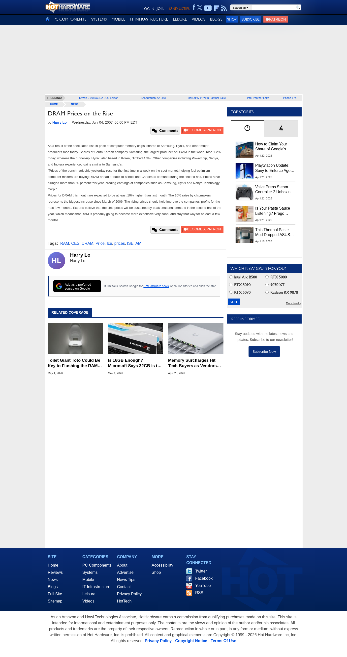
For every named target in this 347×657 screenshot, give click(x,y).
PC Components (96, 565)
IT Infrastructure (96, 587)
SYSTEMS (99, 19)
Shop (232, 19)
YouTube (203, 585)
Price (99, 243)
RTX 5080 (276, 277)
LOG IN (148, 9)
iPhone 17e (289, 97)
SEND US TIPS (179, 9)
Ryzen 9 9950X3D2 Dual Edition (98, 97)
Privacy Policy (129, 594)
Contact (124, 587)
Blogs (53, 587)
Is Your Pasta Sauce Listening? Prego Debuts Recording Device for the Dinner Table (273, 211)
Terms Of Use (223, 641)
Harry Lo (80, 255)
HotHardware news (156, 286)
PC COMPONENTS (70, 19)
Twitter (201, 571)
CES (75, 243)
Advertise (125, 572)
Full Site (55, 594)
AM (138, 243)
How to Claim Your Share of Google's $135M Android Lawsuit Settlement (271, 147)
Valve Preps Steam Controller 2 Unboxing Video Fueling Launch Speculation (274, 190)
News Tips (126, 579)
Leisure (88, 594)
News (75, 104)
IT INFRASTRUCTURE (149, 19)
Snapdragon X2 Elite (153, 97)
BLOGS (216, 19)
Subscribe (251, 19)
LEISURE (180, 19)
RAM (64, 243)
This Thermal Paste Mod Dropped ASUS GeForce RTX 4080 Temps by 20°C (272, 233)
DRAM (87, 243)
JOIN (160, 9)
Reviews (55, 572)
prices (119, 243)
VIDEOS (198, 19)
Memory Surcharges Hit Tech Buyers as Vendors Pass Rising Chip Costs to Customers (194, 363)
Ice (109, 243)
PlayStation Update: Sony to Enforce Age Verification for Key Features (272, 168)
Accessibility (162, 565)
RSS (199, 593)
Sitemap (55, 601)
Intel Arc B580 (243, 277)
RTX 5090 (240, 284)
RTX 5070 (240, 292)
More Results (293, 303)
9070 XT (274, 284)
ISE (130, 243)
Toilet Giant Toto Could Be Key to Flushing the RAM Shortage (74, 363)
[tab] (247, 128)
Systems (89, 572)
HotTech (124, 601)
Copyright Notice (191, 641)
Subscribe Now (264, 352)
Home (53, 565)
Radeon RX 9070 (281, 292)
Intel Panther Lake (258, 97)
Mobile (88, 579)
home (54, 104)
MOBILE (118, 19)
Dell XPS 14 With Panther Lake (207, 97)
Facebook (204, 578)
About (122, 565)
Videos (88, 601)
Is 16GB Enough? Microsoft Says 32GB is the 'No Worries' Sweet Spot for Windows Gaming (135, 363)
